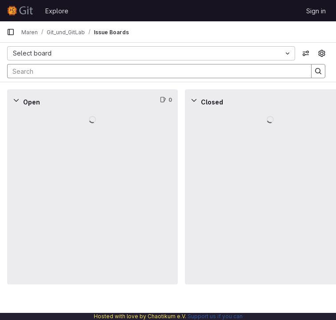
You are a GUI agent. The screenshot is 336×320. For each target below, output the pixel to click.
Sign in (316, 11)
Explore (56, 11)
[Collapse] (16, 100)
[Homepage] (21, 11)
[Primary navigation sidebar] (11, 32)
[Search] (154, 71)
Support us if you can (215, 316)
